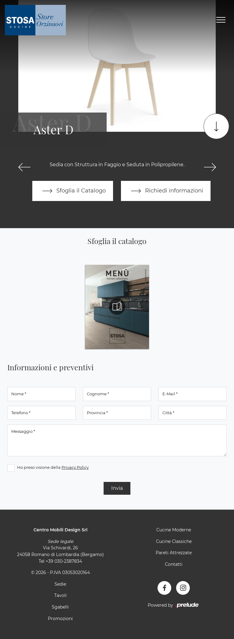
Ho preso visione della (53, 467)
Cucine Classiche (174, 541)
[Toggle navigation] (221, 20)
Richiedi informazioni (165, 191)
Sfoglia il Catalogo (73, 191)
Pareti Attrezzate (174, 552)
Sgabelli (60, 607)
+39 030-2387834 (64, 561)
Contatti (174, 564)
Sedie (60, 584)
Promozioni (60, 618)
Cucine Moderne (173, 530)
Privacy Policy (75, 467)
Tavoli (60, 595)
